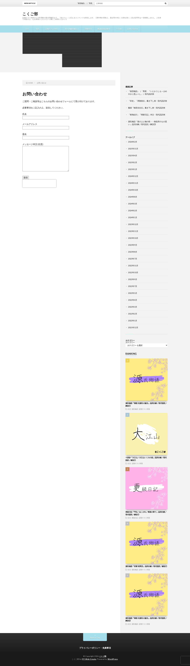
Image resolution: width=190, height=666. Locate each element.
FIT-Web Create (89, 659)
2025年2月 (132, 162)
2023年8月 (132, 252)
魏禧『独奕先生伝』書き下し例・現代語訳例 (146, 108)
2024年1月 (132, 217)
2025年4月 (132, 155)
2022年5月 (132, 293)
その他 (119, 29)
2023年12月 (133, 224)
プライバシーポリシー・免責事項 (95, 648)
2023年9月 (132, 245)
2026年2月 (132, 142)
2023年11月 (133, 231)
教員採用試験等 (104, 29)
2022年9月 (132, 279)
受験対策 (88, 29)
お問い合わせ (132, 29)
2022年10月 (133, 272)
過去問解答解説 (71, 29)
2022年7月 (132, 286)
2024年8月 (132, 197)
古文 (27, 29)
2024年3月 (132, 204)
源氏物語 (135, 409)
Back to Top (95, 638)
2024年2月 (132, 210)
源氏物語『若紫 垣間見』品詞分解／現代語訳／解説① (146, 566)
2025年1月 (132, 169)
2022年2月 (132, 314)
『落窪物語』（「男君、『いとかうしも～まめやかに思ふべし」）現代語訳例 (107, 3)
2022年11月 (133, 265)
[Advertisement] (95, 52)
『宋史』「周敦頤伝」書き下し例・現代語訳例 (147, 101)
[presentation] (39, 183)
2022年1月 (132, 320)
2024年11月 (133, 183)
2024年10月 (133, 190)
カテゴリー (130, 342)
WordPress (113, 659)
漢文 (37, 29)
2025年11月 (133, 148)
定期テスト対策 (51, 29)
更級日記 (135, 518)
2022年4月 (132, 300)
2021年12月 (133, 327)
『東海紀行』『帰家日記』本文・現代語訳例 (146, 114)
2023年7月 (132, 259)
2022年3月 (132, 307)
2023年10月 (133, 238)
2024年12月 (133, 176)
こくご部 (30, 14)
